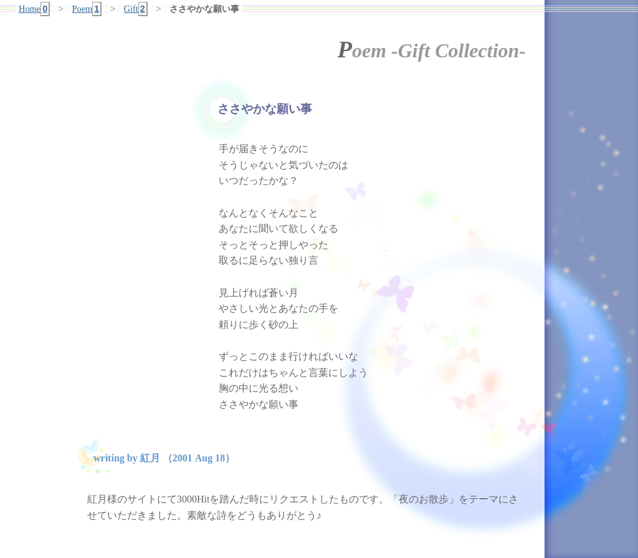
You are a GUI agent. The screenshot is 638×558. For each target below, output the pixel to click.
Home (34, 9)
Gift (136, 9)
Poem (87, 9)
